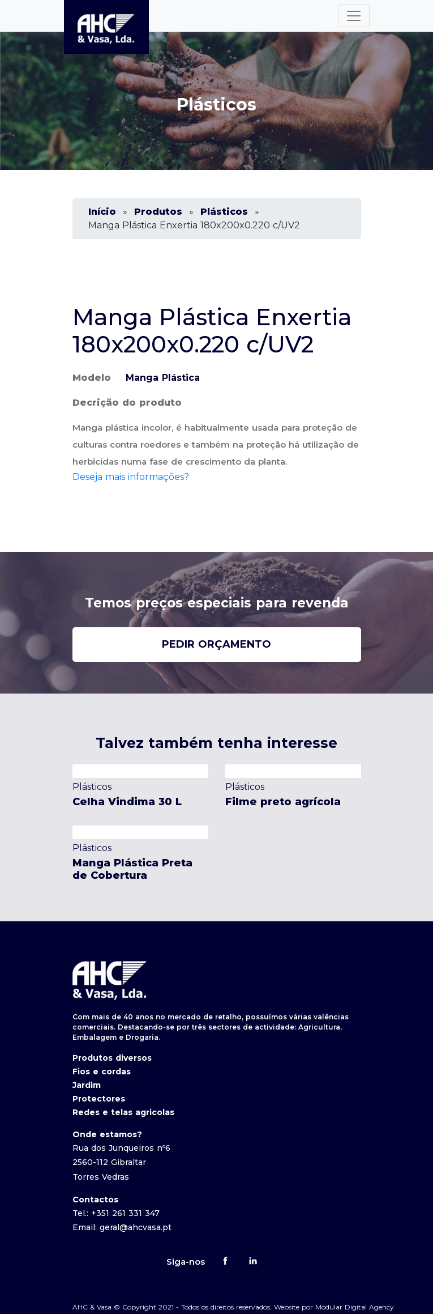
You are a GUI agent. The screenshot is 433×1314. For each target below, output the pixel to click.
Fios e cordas (101, 1071)
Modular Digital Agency (354, 1307)
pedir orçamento (216, 644)
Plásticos (224, 211)
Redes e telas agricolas (123, 1112)
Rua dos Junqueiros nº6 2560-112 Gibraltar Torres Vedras (121, 1162)
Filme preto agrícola (283, 802)
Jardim (86, 1085)
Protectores (98, 1099)
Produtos (158, 211)
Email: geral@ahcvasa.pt (122, 1227)
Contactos (95, 1199)
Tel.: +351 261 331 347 (116, 1213)
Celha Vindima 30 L (127, 802)
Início (102, 211)
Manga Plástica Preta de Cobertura (132, 869)
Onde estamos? (107, 1134)
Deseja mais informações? (130, 476)
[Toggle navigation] (354, 16)
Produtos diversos (112, 1058)
